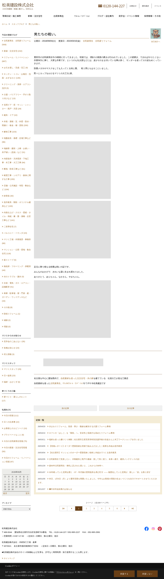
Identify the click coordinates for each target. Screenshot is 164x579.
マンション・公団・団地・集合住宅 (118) (16, 252)
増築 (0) (7, 326)
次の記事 (130, 408)
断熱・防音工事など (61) (14, 169)
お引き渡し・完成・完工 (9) (16, 68)
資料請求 (145, 6)
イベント (157, 6)
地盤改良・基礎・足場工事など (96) (16, 140)
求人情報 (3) (9, 354)
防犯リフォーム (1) (12, 314)
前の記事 (65, 408)
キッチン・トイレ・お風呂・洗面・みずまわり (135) (16, 76)
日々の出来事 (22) (11, 422)
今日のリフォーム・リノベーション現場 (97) (16, 460)
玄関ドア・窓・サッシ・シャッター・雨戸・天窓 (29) (16, 107)
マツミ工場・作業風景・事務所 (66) (16, 241)
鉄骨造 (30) (9, 196)
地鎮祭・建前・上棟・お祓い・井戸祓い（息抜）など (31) (16, 150)
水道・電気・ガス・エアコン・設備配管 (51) (16, 285)
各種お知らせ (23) (11, 348)
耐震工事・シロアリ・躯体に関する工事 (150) (16, 177)
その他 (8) (8, 307)
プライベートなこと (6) (14, 435)
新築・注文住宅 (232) (13, 51)
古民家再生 (58, 15)
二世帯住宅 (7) (10, 226)
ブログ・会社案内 (105, 15)
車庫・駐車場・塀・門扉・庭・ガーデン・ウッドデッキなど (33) (16, 297)
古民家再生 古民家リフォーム (97, 41)
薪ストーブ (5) (10, 260)
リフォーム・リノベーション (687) (15, 59)
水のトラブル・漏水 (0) (14, 276)
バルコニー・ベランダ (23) (15, 233)
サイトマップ (9, 558)
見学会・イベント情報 (129, 15)
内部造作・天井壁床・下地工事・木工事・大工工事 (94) (15, 161)
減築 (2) (7, 320)
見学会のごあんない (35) (14, 341)
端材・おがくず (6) (12, 382)
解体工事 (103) (10, 132)
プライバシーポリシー (65, 572)
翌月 (27, 493)
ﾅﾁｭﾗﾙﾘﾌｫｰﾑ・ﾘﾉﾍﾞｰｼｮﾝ (73, 383)
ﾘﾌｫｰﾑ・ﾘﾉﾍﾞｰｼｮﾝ (82, 15)
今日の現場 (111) (11, 415)
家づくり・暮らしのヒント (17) (14, 399)
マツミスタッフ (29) (12, 369)
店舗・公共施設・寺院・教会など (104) (16, 187)
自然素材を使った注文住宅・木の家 (77, 378)
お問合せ (133, 6)
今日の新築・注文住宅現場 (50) (14, 449)
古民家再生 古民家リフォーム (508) (16, 43)
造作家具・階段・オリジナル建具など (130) (16, 204)
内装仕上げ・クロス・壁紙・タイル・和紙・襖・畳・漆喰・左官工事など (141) (16, 216)
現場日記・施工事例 (11, 15)
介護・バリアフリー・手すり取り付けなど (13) (16, 96)
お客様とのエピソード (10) (15, 428)
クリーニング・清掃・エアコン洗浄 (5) (16, 86)
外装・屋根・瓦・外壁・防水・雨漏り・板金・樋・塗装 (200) (16, 123)
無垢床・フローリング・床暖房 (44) (16, 268)
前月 (5, 493)
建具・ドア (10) (10, 115)
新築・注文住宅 (35, 15)
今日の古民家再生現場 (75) (15, 441)
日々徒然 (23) (10, 375)
